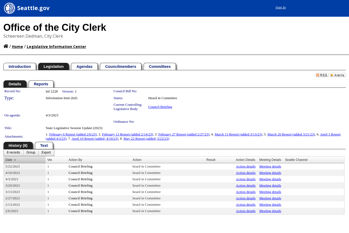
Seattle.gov (33, 8)
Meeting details (270, 166)
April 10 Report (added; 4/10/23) (95, 138)
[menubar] (28, 152)
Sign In (281, 7)
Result (210, 160)
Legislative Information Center (56, 46)
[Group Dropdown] (30, 153)
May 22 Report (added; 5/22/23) (146, 138)
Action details (245, 166)
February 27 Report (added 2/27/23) (183, 134)
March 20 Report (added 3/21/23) (291, 134)
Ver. (50, 160)
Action (136, 160)
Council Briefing (160, 107)
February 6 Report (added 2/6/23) (73, 134)
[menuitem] (13, 153)
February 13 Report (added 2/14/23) (127, 134)
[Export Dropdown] (46, 153)
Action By (75, 160)
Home (17, 46)
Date (9, 160)
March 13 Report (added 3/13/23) (238, 134)
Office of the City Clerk (54, 27)
